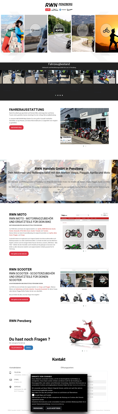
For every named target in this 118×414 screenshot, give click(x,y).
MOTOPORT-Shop (21, 161)
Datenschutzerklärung (79, 385)
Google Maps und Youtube (43, 395)
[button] (56, 95)
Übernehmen (38, 408)
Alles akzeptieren (53, 408)
